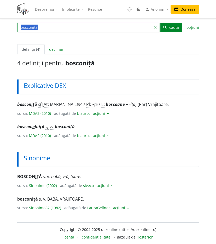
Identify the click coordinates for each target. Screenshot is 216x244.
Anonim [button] (155, 9)
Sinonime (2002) (43, 185)
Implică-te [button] (71, 9)
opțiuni (192, 27)
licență (68, 237)
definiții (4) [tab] (31, 49)
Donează (185, 9)
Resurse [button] (95, 9)
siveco (88, 185)
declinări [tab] (57, 49)
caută (171, 27)
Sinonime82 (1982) (45, 207)
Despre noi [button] (45, 9)
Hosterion (145, 237)
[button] (129, 9)
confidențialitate (96, 237)
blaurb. (83, 113)
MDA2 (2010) (40, 113)
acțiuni (99, 113)
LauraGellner (98, 207)
